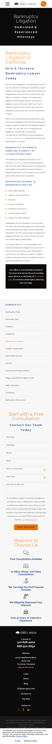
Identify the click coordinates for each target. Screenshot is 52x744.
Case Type (11, 476)
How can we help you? (15, 484)
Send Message (26, 527)
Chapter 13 (21, 138)
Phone (9, 453)
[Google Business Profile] (28, 709)
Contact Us (26, 694)
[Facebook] (23, 709)
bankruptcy (18, 163)
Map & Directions (26, 667)
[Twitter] (18, 709)
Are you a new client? (15, 469)
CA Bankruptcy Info (26, 689)
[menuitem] (26, 311)
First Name (11, 437)
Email (9, 461)
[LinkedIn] (33, 709)
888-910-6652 (26, 646)
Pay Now (26, 699)
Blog (26, 684)
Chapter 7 (10, 138)
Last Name (11, 445)
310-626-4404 (26, 642)
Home (26, 678)
